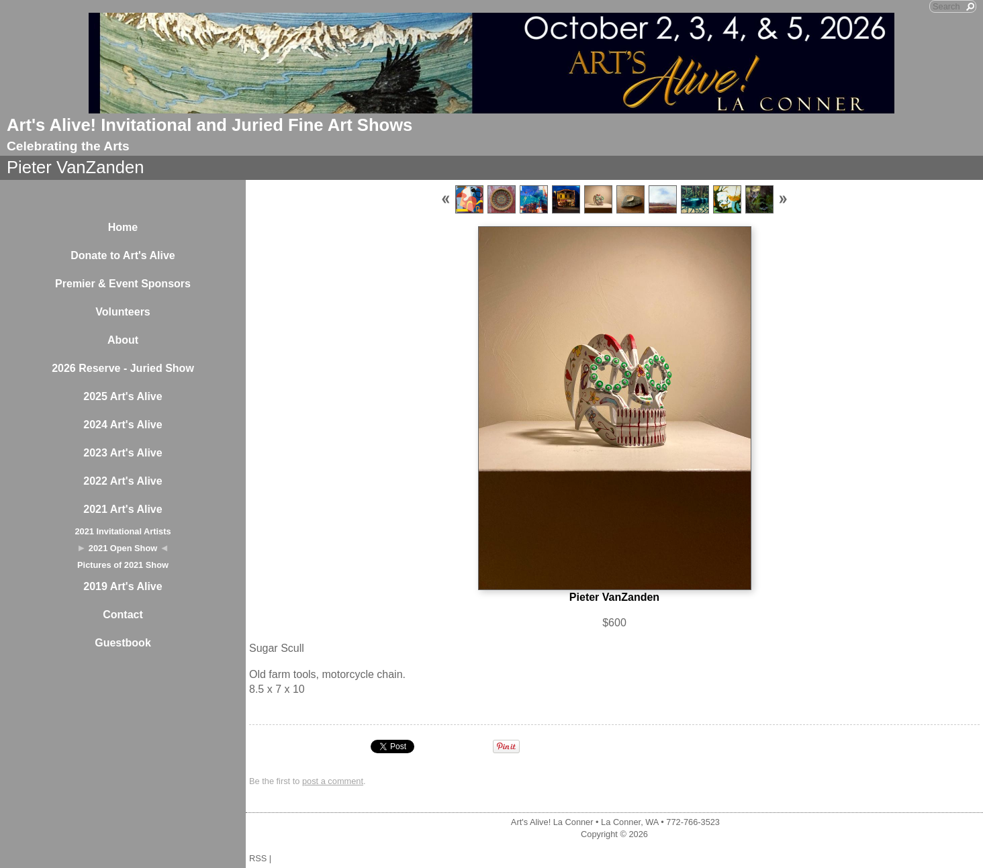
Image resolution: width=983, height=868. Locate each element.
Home (123, 227)
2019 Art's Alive (122, 586)
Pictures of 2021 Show (123, 565)
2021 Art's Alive (122, 509)
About (122, 340)
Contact (123, 614)
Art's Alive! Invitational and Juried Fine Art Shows (209, 124)
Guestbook (123, 642)
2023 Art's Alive (122, 453)
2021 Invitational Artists (123, 531)
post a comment (332, 781)
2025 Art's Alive (122, 396)
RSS (258, 858)
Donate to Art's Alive (123, 255)
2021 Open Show (123, 548)
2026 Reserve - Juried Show (123, 368)
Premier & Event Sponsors (123, 283)
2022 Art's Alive (122, 481)
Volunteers (122, 312)
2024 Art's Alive (122, 424)
